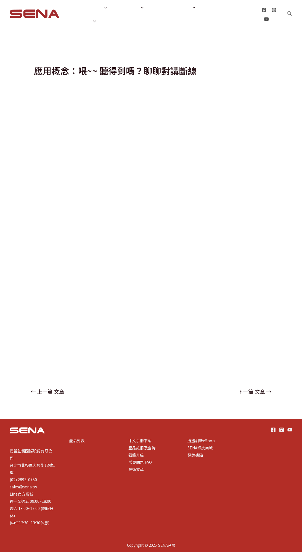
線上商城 (115, 20)
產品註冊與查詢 (171, 7)
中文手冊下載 (140, 440)
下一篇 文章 (254, 391)
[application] (102, 7)
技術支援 (128, 7)
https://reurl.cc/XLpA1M (86, 346)
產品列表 (76, 440)
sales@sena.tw (23, 486)
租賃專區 (83, 21)
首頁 (75, 7)
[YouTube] (265, 19)
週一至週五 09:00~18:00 (30, 501)
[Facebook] (263, 9)
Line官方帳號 (21, 494)
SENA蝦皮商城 (200, 448)
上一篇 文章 (47, 391)
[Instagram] (273, 9)
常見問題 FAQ (140, 462)
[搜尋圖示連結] (289, 13)
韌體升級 (136, 455)
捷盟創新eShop (201, 440)
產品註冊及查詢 (141, 448)
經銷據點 (211, 7)
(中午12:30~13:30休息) (29, 522)
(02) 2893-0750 (23, 479)
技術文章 (136, 469)
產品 (97, 7)
